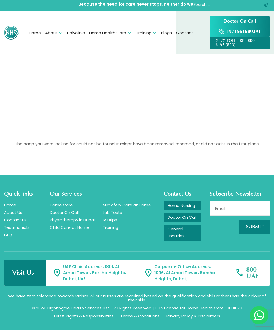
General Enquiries (176, 232)
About (51, 33)
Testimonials (16, 227)
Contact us (15, 220)
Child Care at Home (69, 227)
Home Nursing (181, 205)
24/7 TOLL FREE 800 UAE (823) (235, 42)
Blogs (166, 33)
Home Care (61, 205)
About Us (13, 212)
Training (143, 33)
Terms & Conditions (140, 316)
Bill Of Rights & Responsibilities (84, 316)
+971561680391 (243, 31)
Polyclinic (76, 33)
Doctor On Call (239, 21)
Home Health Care (107, 33)
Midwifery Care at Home (127, 205)
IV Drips (110, 220)
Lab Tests (112, 212)
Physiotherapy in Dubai (72, 220)
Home (35, 33)
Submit (254, 227)
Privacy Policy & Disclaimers (193, 316)
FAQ (8, 235)
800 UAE (252, 272)
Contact (184, 33)
